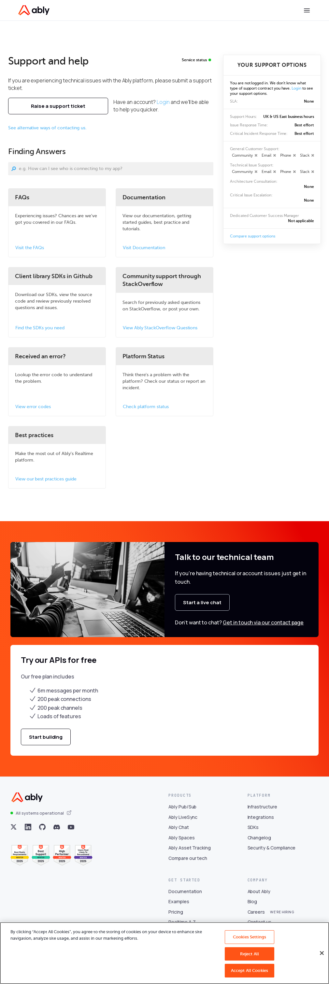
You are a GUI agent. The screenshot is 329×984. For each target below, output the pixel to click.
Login (163, 102)
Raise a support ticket (58, 106)
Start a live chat (202, 602)
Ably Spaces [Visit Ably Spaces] (181, 837)
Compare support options (252, 236)
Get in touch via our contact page (263, 622)
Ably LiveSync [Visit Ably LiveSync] (182, 817)
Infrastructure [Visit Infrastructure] (262, 807)
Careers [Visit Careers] (256, 912)
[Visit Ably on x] (13, 827)
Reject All (249, 953)
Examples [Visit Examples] (178, 901)
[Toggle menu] (307, 10)
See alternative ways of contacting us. (47, 127)
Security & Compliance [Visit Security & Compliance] (272, 848)
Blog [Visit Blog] (252, 901)
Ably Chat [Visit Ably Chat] (178, 827)
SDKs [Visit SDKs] (253, 827)
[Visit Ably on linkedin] (28, 827)
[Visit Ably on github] (42, 827)
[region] (164, 953)
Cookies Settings (249, 936)
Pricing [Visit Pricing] (175, 912)
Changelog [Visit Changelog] (259, 837)
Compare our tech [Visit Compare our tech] (187, 858)
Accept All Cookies (249, 970)
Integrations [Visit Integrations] (261, 817)
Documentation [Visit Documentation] (185, 891)
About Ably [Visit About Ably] (259, 891)
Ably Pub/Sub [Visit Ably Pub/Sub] (182, 807)
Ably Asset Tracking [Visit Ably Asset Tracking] (189, 848)
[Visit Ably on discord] (56, 827)
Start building (46, 737)
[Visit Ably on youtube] (71, 827)
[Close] (322, 953)
